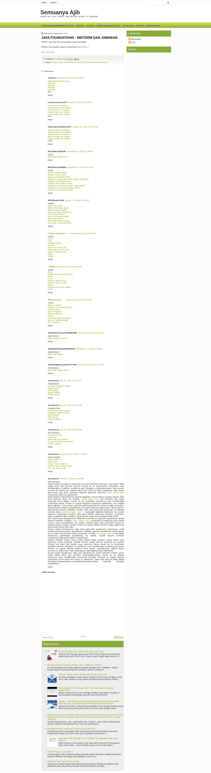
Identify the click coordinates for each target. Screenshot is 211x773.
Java (60, 62)
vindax (50, 256)
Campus (54, 62)
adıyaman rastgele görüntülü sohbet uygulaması (68, 179)
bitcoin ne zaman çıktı (57, 247)
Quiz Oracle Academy (90, 62)
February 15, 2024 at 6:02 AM (83, 233)
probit (50, 276)
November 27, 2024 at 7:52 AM (89, 349)
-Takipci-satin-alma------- (59, 233)
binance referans (55, 314)
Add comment (48, 572)
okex (50, 241)
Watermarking (153, 26)
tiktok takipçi (53, 390)
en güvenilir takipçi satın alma (60, 441)
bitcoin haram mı (55, 312)
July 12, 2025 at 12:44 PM (71, 430)
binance (51, 245)
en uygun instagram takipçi (59, 386)
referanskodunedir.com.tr (58, 157)
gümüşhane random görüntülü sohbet (64, 188)
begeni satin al (54, 388)
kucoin (50, 239)
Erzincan (51, 85)
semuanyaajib (48, 52)
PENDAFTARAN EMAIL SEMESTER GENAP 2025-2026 (83, 674)
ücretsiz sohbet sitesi (57, 175)
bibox (50, 272)
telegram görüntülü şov (57, 338)
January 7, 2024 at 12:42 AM (77, 200)
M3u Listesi (52, 462)
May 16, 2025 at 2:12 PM (70, 381)
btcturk (51, 316)
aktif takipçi (52, 417)
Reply (50, 95)
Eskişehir (52, 83)
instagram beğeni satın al (58, 413)
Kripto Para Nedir (55, 206)
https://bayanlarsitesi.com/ (59, 81)
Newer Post (47, 637)
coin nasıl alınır (54, 322)
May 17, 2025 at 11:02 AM (71, 405)
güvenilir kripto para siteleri (59, 287)
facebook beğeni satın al (73, 512)
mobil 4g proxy (54, 309)
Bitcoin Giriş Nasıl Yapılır (58, 208)
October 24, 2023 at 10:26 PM (85, 127)
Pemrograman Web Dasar (108, 26)
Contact (53, 2)
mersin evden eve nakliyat (59, 114)
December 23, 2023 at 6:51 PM (80, 167)
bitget (50, 254)
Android (140, 26)
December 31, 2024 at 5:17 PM (90, 365)
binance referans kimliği (58, 320)
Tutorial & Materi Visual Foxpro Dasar (63, 761)
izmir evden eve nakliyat (58, 105)
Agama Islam (128, 26)
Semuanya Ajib (60, 12)
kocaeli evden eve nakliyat (59, 112)
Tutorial (90, 26)
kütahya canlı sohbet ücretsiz (60, 183)
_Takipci (51, 267)
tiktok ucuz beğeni (55, 354)
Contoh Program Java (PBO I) (60, 752)
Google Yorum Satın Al (57, 464)
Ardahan (51, 87)
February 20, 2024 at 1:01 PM (79, 300)
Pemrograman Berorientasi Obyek (58, 26)
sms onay (52, 437)
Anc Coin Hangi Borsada (58, 216)
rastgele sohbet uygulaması (59, 181)
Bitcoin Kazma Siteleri (57, 210)
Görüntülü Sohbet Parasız (59, 221)
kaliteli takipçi (53, 394)
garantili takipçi (54, 392)
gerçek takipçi (53, 415)
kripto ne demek (54, 305)
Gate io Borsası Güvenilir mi (60, 212)
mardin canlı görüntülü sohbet (60, 190)
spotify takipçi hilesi (90, 499)
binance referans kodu (57, 252)
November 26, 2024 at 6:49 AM (91, 333)
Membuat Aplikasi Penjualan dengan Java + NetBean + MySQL (74, 665)
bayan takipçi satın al (82, 521)
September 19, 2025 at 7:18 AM (73, 454)
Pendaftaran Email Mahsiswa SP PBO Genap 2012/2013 (71, 729)
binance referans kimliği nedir (60, 274)
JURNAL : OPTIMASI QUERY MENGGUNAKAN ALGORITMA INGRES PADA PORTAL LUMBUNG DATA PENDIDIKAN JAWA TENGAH (89, 702)
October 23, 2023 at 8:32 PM (80, 102)
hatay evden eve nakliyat (58, 110)
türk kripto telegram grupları (59, 318)
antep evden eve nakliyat (58, 134)
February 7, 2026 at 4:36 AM (72, 479)
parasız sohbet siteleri (57, 173)
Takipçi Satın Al (54, 459)
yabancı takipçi (54, 419)
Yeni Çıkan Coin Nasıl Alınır (59, 223)
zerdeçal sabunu (55, 243)
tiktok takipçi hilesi (116, 493)
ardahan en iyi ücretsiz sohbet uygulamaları (66, 186)
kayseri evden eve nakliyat (59, 139)
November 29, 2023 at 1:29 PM (79, 151)
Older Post (118, 637)
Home (44, 2)
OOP (79, 62)
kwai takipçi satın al (104, 533)
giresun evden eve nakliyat (59, 136)
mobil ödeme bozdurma (58, 439)
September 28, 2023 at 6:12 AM (70, 78)
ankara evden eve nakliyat (59, 130)
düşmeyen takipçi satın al (58, 370)
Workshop (103, 62)
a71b (56, 59)
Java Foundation (69, 62)
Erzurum (51, 90)
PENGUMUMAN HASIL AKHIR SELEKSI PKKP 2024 (81, 651)
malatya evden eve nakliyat (59, 108)
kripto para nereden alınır (58, 250)
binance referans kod (57, 281)
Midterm (85, 47)
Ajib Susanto (136, 39)
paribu (50, 285)
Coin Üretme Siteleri (56, 214)
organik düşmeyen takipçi (58, 410)
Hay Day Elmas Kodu (57, 468)
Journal (80, 26)
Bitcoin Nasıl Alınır (55, 219)
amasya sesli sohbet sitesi (59, 177)
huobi (50, 278)
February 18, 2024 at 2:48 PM (68, 267)
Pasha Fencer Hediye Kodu (59, 466)
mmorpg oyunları (55, 435)
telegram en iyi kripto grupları (60, 307)
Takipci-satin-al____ (57, 300)
